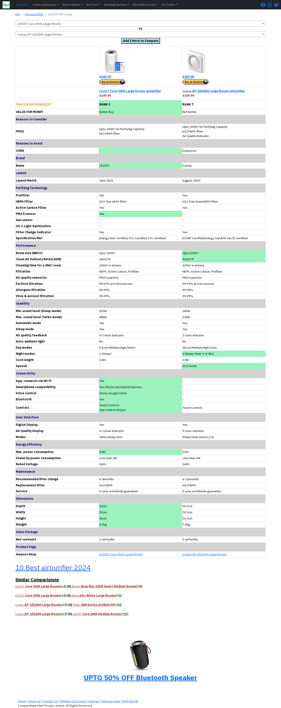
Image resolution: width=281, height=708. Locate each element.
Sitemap (93, 701)
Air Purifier (168, 5)
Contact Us (50, 701)
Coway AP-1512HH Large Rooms (204, 554)
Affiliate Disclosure (73, 701)
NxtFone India (111, 701)
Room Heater (71, 5)
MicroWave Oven (144, 5)
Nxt (17, 14)
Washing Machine (115, 5)
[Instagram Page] (270, 4)
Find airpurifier (34, 14)
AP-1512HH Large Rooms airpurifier (213, 91)
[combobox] (140, 23)
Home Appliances (44, 5)
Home (22, 701)
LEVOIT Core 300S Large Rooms (121, 554)
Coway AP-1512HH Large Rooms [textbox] (39, 34)
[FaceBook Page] (264, 4)
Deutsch (22, 5)
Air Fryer (91, 5)
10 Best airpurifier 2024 (53, 567)
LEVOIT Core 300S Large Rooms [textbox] (39, 24)
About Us (34, 701)
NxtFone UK (130, 701)
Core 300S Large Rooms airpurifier (130, 91)
